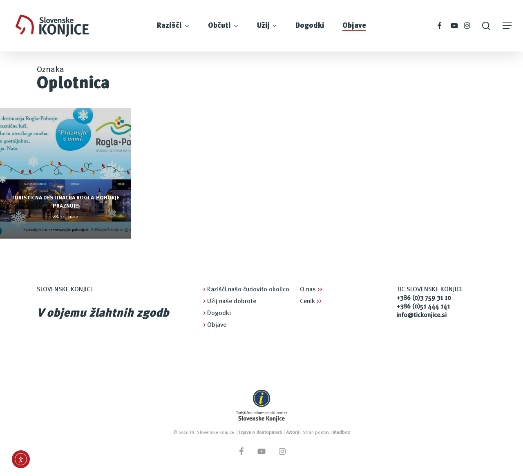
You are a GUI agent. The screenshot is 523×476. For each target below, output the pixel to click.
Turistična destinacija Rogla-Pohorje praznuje (65, 202)
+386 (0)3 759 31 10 (423, 298)
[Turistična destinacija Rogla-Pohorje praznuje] (65, 173)
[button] (507, 26)
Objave (214, 325)
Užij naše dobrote (229, 301)
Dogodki (217, 313)
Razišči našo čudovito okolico (246, 289)
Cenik (311, 301)
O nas (311, 289)
